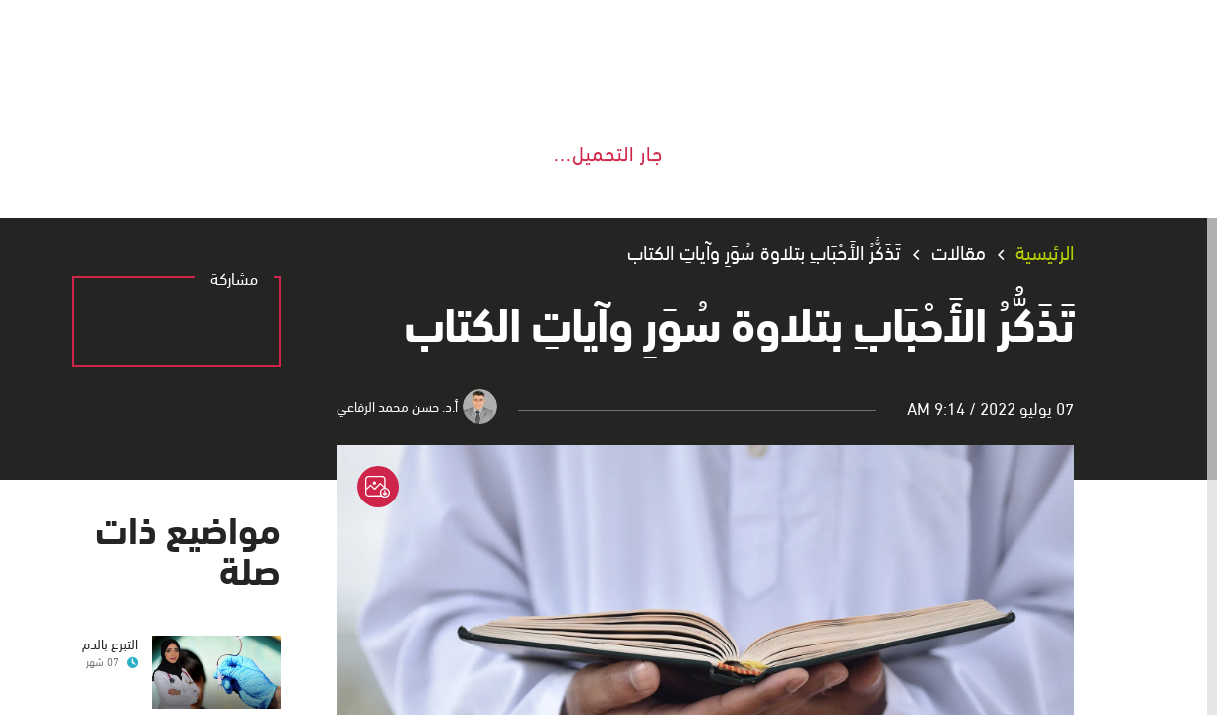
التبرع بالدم (115, 641)
